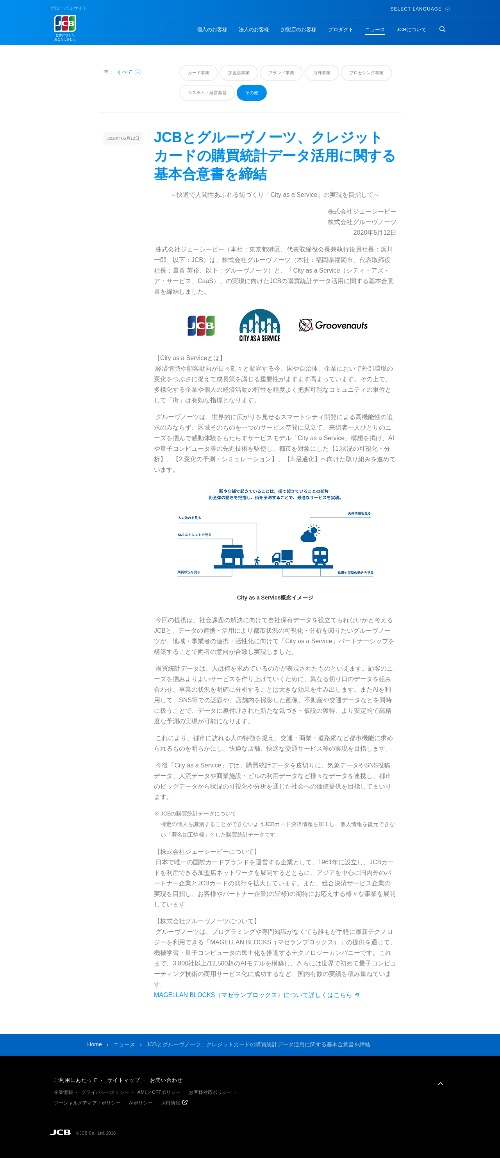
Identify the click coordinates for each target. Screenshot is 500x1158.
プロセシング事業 (366, 72)
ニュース (375, 29)
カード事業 (198, 72)
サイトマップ (123, 1080)
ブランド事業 (281, 72)
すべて (129, 72)
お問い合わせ (166, 1080)
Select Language (420, 9)
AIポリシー (141, 1103)
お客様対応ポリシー (210, 1092)
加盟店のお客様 (298, 29)
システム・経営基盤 (207, 92)
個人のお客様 (212, 29)
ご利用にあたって (76, 1080)
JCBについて (412, 29)
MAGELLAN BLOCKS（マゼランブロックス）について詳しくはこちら (253, 995)
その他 (251, 92)
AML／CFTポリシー (159, 1092)
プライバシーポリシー (105, 1092)
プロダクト (341, 29)
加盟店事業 (239, 72)
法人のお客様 (254, 29)
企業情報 (63, 1092)
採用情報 (170, 1103)
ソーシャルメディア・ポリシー (87, 1103)
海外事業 (321, 72)
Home (94, 1044)
